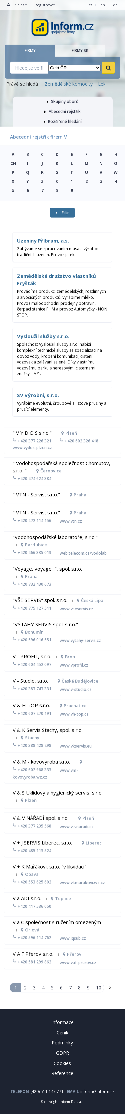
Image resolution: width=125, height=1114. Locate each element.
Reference (62, 1073)
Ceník (62, 1032)
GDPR (62, 1053)
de (115, 4)
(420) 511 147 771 (47, 1091)
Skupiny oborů (63, 101)
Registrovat (45, 4)
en (102, 4)
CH (13, 163)
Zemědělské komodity (69, 84)
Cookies (62, 1063)
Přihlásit (17, 4)
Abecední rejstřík (62, 111)
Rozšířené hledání (63, 121)
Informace (62, 1022)
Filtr (62, 213)
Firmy (30, 50)
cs (90, 4)
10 (98, 987)
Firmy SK (80, 50)
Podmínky (62, 1042)
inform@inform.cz (97, 1091)
